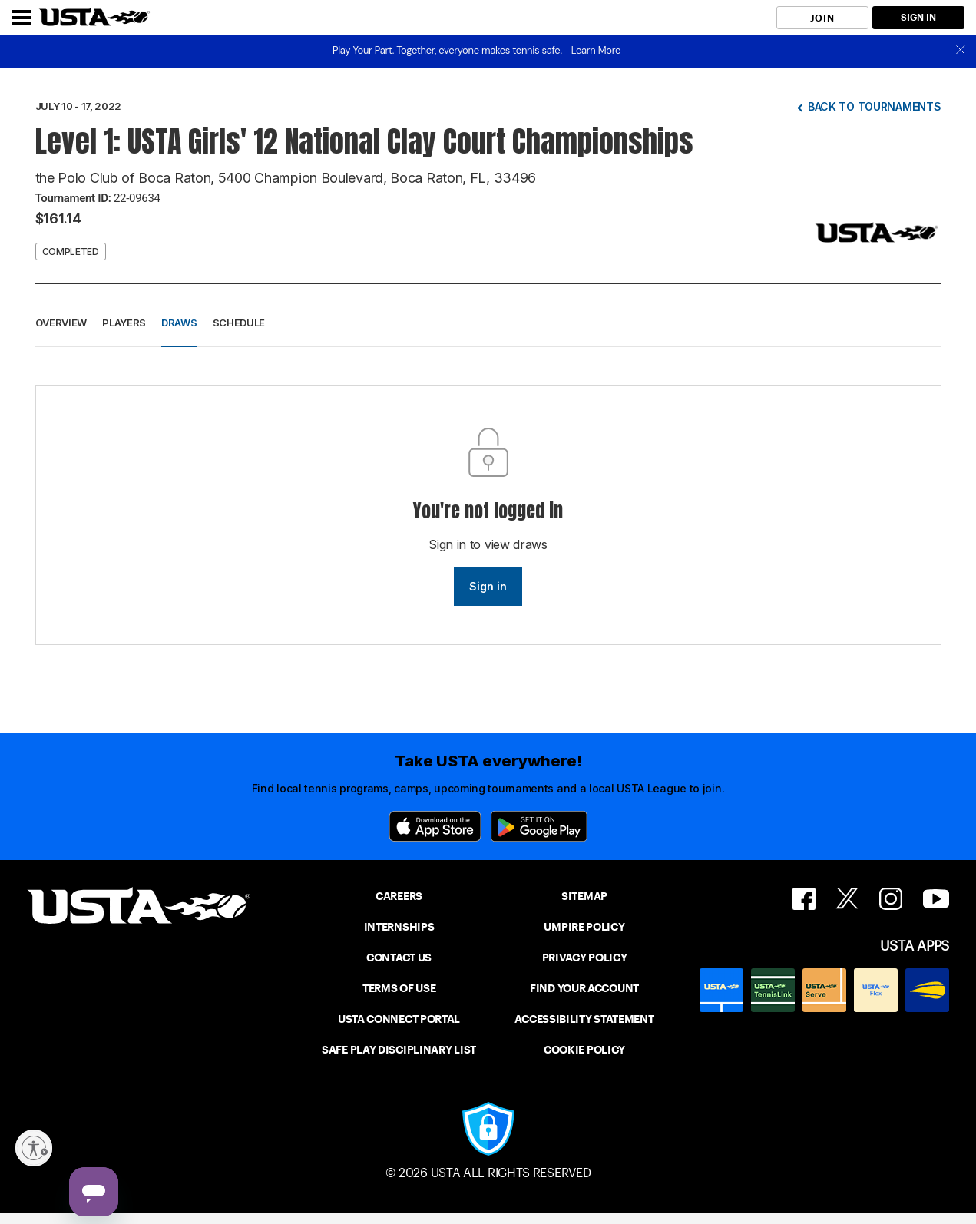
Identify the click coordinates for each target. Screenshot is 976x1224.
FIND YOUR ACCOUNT (584, 988)
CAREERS (399, 896)
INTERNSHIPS (399, 927)
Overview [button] (61, 322)
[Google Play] (539, 826)
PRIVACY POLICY (584, 957)
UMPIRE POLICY (584, 927)
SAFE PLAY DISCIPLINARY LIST (399, 1050)
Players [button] (124, 322)
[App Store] (435, 826)
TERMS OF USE (398, 988)
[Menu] (21, 18)
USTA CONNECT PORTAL (399, 1019)
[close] (960, 51)
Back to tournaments (874, 106)
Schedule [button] (239, 322)
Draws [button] (179, 322)
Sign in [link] (488, 586)
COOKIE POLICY (584, 1050)
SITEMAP (584, 896)
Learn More (595, 50)
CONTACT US (399, 957)
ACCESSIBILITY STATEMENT (583, 1019)
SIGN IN (918, 17)
